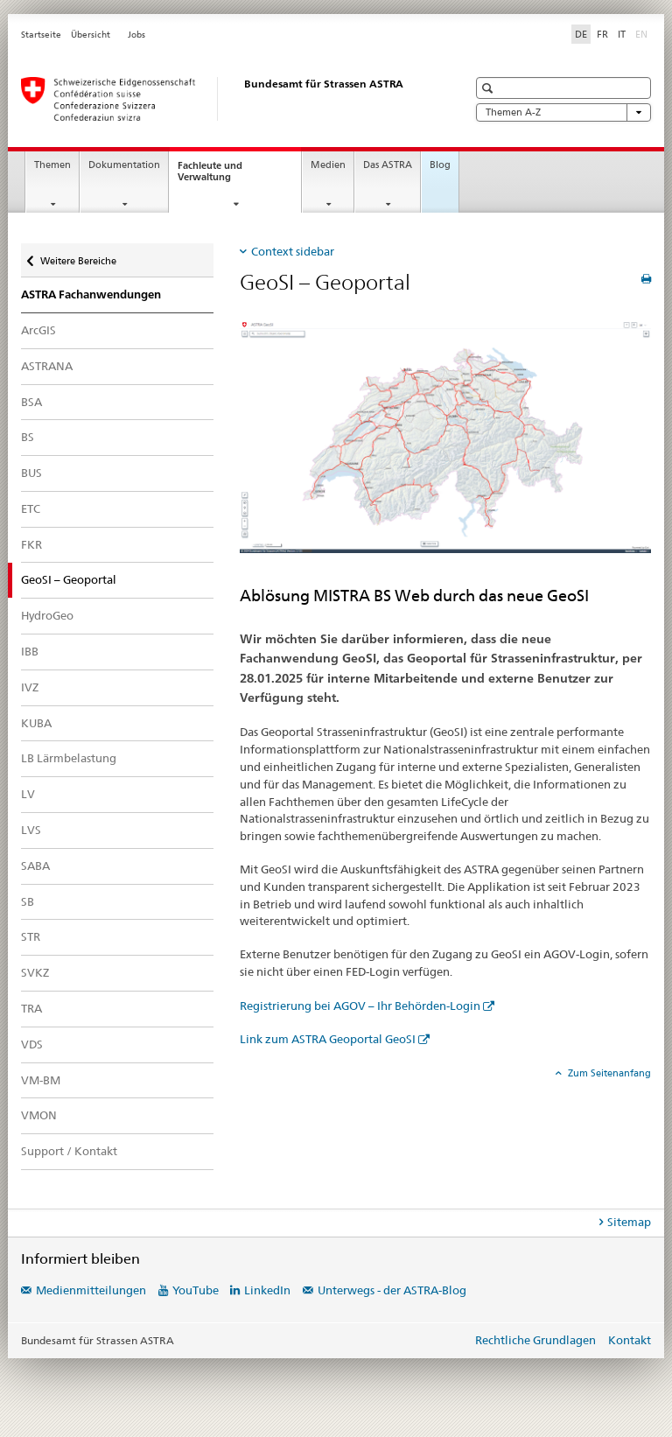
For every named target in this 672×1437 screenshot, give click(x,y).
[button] (489, 88)
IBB (29, 651)
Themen (52, 165)
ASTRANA (47, 366)
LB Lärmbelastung (68, 758)
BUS (31, 473)
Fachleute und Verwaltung (220, 176)
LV (28, 794)
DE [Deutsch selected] (581, 34)
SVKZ (35, 972)
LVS (31, 830)
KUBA (36, 723)
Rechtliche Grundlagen (535, 1340)
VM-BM (40, 1080)
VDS (32, 1044)
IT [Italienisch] (622, 34)
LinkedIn (267, 1290)
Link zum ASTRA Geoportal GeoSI (328, 1039)
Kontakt (629, 1340)
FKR (31, 544)
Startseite (41, 34)
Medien (328, 165)
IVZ (29, 687)
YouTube (195, 1290)
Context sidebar (292, 251)
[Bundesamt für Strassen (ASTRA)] (226, 99)
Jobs (136, 34)
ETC (30, 508)
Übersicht (90, 34)
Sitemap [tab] (629, 1222)
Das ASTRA (387, 165)
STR (30, 936)
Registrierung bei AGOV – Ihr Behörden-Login (360, 1006)
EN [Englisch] (643, 33)
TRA (31, 1008)
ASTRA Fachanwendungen (91, 294)
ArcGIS (38, 330)
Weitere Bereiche (77, 256)
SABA (35, 866)
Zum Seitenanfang (608, 1073)
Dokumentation (124, 165)
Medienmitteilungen (91, 1290)
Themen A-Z (563, 112)
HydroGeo (47, 615)
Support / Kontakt (69, 1151)
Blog (440, 165)
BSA (31, 402)
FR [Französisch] (602, 34)
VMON (39, 1115)
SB (27, 901)
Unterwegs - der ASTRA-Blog (392, 1290)
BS (27, 437)
